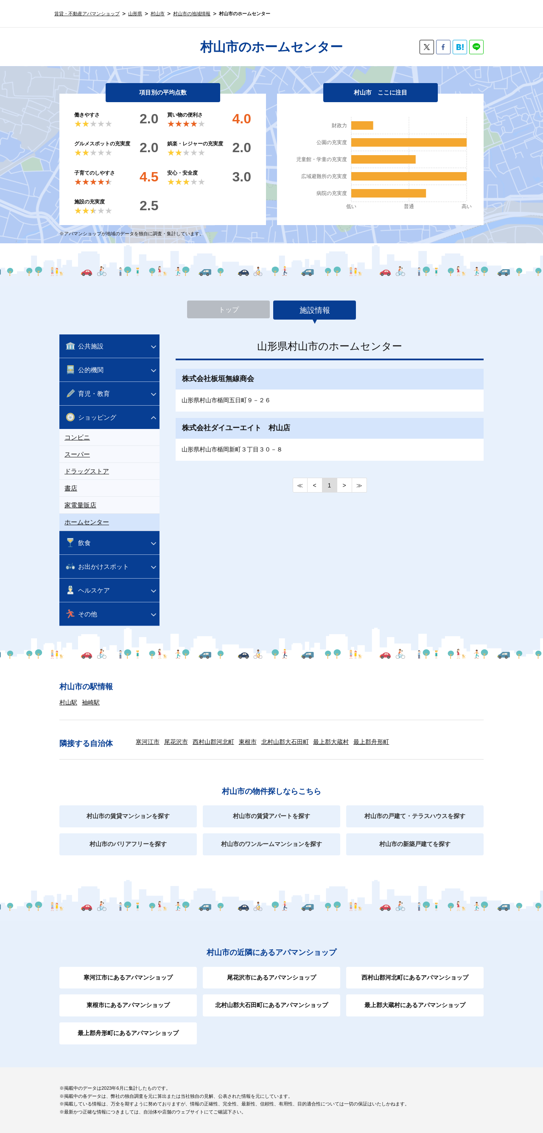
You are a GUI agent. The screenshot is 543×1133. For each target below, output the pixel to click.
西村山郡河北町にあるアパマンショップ (414, 977)
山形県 (135, 13)
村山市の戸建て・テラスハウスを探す (414, 816)
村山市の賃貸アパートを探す (271, 816)
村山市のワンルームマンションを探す (271, 844)
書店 (70, 488)
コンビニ (77, 437)
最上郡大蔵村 (331, 741)
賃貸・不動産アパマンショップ (87, 13)
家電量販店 (80, 505)
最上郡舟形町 (371, 741)
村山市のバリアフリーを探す (128, 844)
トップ (228, 310)
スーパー (77, 454)
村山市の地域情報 (191, 13)
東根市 (248, 741)
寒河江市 (148, 741)
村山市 (158, 13)
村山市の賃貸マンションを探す (128, 816)
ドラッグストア (86, 471)
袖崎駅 (91, 702)
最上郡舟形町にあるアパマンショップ (128, 1033)
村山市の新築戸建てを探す (415, 844)
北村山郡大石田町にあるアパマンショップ (271, 1005)
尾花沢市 (176, 741)
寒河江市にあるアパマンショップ (128, 977)
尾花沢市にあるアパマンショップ (271, 977)
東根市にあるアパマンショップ (128, 1005)
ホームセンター (86, 522)
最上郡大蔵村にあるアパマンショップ (414, 1005)
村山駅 (68, 702)
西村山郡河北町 (213, 741)
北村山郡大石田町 (285, 741)
